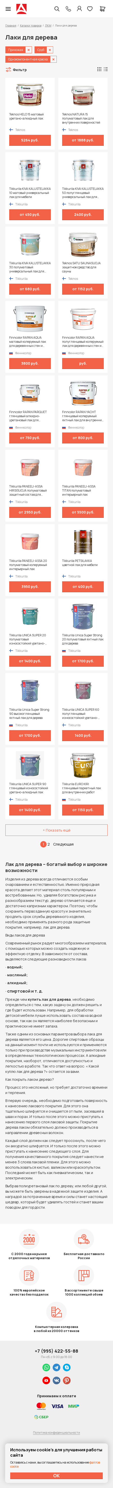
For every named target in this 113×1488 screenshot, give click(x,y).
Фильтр (20, 69)
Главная (10, 25)
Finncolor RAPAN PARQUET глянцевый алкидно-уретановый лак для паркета (28, 416)
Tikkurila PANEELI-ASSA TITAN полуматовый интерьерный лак (79, 490)
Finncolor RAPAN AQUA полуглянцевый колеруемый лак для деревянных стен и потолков (83, 342)
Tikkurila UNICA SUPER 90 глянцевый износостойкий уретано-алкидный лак (28, 788)
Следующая (63, 844)
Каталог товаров (30, 25)
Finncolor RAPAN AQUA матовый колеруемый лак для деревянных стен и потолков (27, 342)
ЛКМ (48, 25)
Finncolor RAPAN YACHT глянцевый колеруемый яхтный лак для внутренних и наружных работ (82, 416)
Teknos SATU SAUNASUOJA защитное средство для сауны (81, 267)
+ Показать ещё (57, 830)
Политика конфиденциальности (56, 1432)
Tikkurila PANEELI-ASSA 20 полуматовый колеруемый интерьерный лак (28, 565)
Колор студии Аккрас (21, 9)
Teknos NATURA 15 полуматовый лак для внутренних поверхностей (81, 118)
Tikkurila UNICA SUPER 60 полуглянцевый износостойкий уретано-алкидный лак (80, 714)
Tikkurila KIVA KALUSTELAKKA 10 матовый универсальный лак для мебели (30, 193)
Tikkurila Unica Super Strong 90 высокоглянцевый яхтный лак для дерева (29, 714)
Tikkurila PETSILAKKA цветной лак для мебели (80, 563)
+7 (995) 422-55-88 (56, 1351)
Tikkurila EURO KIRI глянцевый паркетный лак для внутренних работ (81, 788)
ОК (56, 1475)
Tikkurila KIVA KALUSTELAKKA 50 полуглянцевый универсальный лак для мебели (83, 193)
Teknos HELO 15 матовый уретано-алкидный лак (26, 116)
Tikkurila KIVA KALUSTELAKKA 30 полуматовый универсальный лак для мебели (30, 267)
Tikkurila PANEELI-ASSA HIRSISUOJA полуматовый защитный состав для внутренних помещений (28, 490)
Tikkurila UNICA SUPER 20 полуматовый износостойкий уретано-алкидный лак (27, 639)
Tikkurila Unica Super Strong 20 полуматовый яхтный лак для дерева (83, 639)
